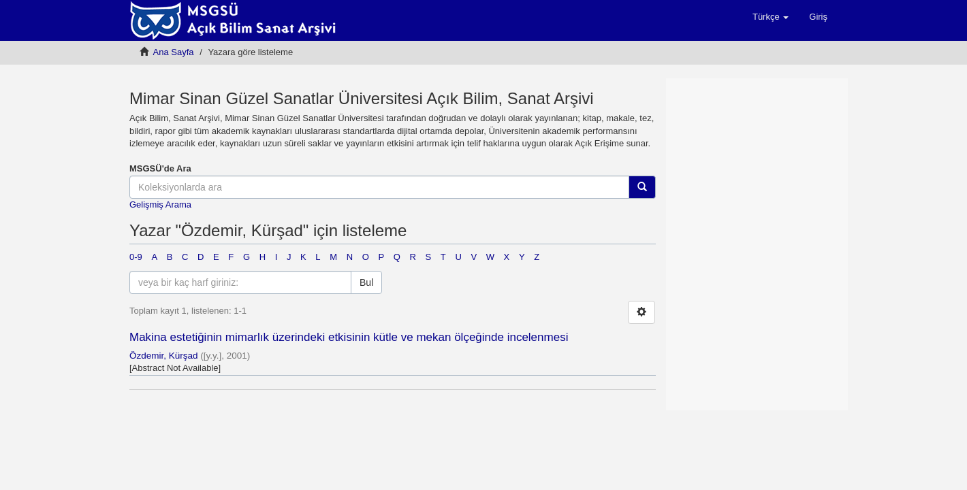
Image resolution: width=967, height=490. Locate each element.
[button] (770, 17)
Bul (366, 282)
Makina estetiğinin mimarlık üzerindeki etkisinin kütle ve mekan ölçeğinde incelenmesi (348, 337)
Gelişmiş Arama (160, 204)
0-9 (135, 257)
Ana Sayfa (173, 52)
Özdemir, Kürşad (163, 355)
